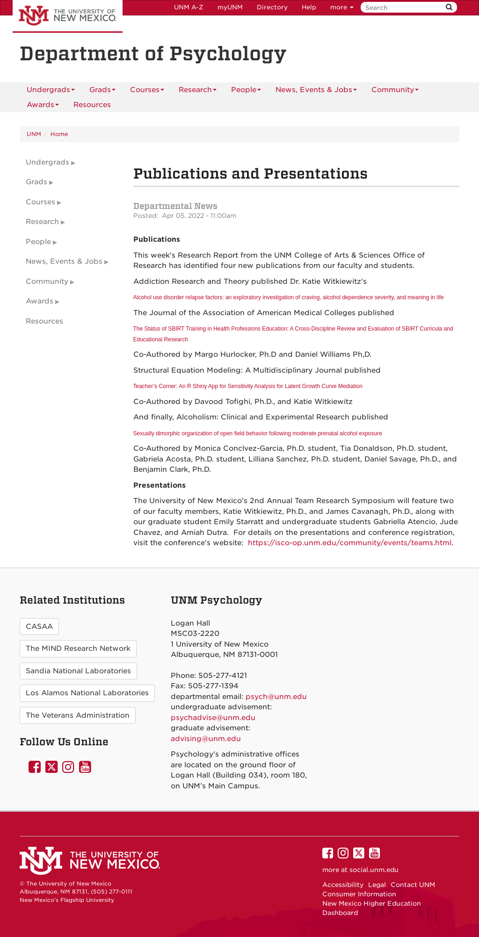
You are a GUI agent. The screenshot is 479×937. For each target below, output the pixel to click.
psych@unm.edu (276, 696)
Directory (272, 7)
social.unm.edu (374, 869)
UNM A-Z (188, 7)
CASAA (39, 626)
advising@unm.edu (206, 739)
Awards (43, 106)
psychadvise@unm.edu (213, 718)
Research (198, 91)
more (342, 7)
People (246, 91)
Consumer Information (359, 894)
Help (309, 7)
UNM (34, 133)
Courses (147, 91)
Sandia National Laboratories (78, 671)
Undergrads (51, 91)
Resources (92, 105)
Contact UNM (413, 884)
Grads (102, 91)
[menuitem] (92, 104)
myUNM (230, 7)
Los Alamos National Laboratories (87, 693)
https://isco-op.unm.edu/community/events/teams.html (349, 543)
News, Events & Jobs (316, 91)
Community (395, 91)
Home (59, 133)
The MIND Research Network (78, 648)
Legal (377, 884)
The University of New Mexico (68, 16)
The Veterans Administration (78, 715)
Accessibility (342, 884)
